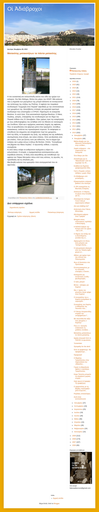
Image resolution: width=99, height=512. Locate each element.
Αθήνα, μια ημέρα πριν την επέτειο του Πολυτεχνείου (82, 257)
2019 (74, 104)
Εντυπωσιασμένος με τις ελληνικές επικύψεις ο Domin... (82, 269)
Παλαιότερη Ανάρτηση (56, 212)
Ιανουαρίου (78, 432)
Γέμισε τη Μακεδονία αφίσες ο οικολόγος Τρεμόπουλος (81, 369)
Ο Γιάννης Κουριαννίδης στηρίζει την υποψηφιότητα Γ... (82, 313)
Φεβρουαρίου (79, 428)
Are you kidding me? (81, 206)
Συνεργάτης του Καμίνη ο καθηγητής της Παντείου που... (82, 306)
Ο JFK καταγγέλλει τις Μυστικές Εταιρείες (82, 188)
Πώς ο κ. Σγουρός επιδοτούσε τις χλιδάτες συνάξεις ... (82, 328)
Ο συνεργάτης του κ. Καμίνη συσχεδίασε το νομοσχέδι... (82, 299)
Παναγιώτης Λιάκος (79, 71)
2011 (74, 129)
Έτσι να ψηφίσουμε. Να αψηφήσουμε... (82, 351)
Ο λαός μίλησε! (79, 282)
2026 (74, 81)
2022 (74, 94)
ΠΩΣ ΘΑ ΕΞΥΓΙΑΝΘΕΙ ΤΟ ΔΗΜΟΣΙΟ (82, 382)
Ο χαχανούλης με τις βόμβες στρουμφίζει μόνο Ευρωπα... (82, 388)
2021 (74, 97)
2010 (74, 133)
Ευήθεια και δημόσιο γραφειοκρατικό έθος (82, 167)
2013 (74, 123)
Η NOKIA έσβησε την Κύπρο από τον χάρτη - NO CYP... (82, 229)
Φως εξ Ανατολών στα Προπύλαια (82, 263)
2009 (74, 436)
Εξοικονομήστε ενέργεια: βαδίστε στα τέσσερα (83, 182)
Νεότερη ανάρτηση (14, 212)
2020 (74, 101)
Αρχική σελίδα (34, 212)
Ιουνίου (77, 416)
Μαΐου (76, 419)
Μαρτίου (77, 425)
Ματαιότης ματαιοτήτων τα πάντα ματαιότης (32, 53)
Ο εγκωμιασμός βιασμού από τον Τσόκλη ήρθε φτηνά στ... (83, 250)
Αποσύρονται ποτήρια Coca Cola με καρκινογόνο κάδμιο (82, 201)
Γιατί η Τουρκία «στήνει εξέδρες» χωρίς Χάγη (82, 172)
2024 (74, 88)
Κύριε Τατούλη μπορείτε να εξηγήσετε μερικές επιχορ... (82, 376)
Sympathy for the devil (82, 346)
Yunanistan (78, 343)
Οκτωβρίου (78, 403)
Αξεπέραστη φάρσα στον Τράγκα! (81, 215)
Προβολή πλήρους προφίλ (79, 74)
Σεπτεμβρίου (79, 406)
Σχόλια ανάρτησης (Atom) (26, 216)
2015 (74, 116)
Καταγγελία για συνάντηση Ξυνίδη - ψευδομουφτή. (82, 277)
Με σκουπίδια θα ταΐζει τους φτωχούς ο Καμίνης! (82, 321)
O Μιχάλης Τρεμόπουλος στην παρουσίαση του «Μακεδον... (81, 361)
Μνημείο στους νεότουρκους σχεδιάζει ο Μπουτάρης (83, 221)
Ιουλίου (77, 412)
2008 (74, 439)
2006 (74, 445)
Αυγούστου (78, 409)
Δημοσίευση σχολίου (17, 207)
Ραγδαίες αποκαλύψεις (82, 394)
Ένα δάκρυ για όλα (81, 155)
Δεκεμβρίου (78, 135)
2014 (74, 120)
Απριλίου (77, 422)
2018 (74, 107)
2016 (74, 113)
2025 (74, 84)
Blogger (56, 503)
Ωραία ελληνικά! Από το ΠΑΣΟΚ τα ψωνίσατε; (82, 339)
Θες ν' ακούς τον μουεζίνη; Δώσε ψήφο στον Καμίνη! (82, 292)
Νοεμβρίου (78, 138)
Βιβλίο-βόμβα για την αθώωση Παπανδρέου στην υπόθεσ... (82, 143)
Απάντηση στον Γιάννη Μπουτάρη (82, 210)
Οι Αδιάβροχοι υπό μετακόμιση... (80, 177)
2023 (74, 91)
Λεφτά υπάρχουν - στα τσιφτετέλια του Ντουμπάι (82, 150)
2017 (74, 110)
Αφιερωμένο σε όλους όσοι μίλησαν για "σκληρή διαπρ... (82, 243)
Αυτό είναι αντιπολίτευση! (80, 398)
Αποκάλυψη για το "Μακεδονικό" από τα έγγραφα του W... (82, 161)
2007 (74, 442)
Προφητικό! (78, 355)
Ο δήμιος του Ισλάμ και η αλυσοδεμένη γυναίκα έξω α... (82, 236)
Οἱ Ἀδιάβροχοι (24, 9)
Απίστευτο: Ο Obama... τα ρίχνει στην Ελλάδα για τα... (82, 194)
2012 (74, 126)
